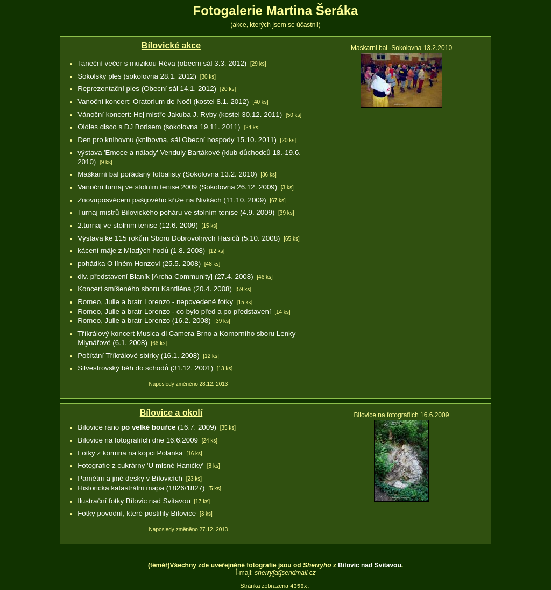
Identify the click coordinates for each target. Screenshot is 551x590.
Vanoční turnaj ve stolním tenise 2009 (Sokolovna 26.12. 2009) (177, 187)
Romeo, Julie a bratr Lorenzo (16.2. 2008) (143, 321)
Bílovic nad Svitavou (369, 565)
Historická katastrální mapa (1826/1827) (140, 488)
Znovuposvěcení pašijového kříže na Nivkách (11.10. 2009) (171, 200)
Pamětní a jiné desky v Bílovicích (129, 478)
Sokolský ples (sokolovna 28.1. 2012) (136, 76)
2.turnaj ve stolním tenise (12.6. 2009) (137, 225)
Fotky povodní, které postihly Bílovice (136, 513)
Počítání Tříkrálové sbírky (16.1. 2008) (138, 356)
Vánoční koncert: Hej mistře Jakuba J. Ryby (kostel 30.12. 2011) (179, 114)
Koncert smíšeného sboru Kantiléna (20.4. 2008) (154, 289)
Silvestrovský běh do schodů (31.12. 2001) (145, 368)
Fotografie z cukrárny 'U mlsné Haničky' (140, 465)
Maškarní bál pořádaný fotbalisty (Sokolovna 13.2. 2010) (167, 174)
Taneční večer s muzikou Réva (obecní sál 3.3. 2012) (161, 63)
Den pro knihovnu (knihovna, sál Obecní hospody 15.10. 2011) (177, 140)
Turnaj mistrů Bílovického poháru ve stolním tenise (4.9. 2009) (175, 212)
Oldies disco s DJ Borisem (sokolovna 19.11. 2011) (158, 127)
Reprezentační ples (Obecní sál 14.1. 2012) (146, 89)
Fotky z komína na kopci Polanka (130, 453)
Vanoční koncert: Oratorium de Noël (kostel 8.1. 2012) (163, 101)
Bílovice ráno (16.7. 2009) (146, 427)
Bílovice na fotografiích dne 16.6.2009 (137, 440)
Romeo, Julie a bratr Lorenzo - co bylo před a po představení (174, 311)
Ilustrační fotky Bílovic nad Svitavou (133, 501)
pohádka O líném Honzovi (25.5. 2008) (139, 263)
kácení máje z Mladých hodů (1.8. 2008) (141, 251)
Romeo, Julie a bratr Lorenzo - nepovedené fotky (155, 302)
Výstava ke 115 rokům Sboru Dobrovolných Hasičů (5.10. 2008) (178, 238)
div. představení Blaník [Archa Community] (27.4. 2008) (165, 276)
